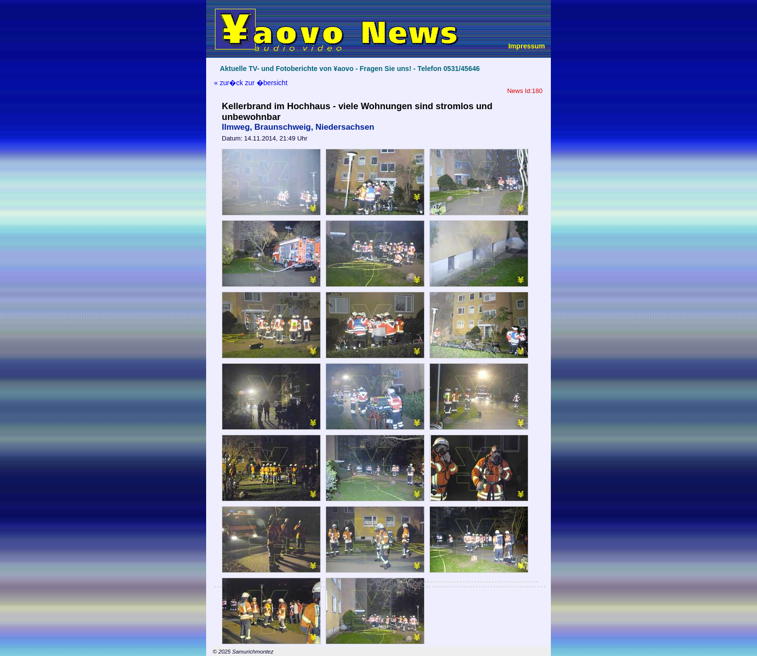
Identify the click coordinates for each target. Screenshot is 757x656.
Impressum (526, 46)
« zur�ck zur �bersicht (250, 83)
